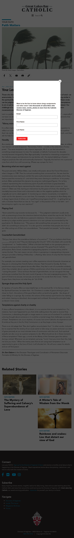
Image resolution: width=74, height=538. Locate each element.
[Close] (60, 81)
